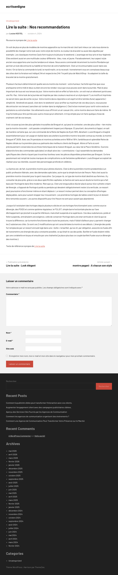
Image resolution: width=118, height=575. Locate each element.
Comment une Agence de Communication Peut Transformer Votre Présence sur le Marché (45, 421)
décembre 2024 (16, 510)
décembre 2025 (15, 468)
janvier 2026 (14, 465)
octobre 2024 (15, 517)
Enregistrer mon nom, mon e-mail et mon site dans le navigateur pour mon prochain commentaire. (52, 356)
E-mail (9, 340)
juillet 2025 (13, 486)
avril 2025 (13, 496)
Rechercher (11, 381)
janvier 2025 (14, 507)
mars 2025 (13, 500)
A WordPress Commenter (20, 436)
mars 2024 (13, 542)
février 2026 (14, 461)
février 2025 (14, 503)
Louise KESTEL (16, 33)
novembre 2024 (16, 514)
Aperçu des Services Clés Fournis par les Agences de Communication (36, 412)
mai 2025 (12, 493)
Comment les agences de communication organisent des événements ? (37, 416)
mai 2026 (12, 451)
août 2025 (13, 482)
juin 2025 (13, 489)
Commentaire (12, 294)
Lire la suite (32, 40)
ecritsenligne (16, 6)
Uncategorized (12, 21)
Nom (8, 332)
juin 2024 (13, 531)
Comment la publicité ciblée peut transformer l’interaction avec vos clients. (39, 403)
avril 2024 (13, 538)
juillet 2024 (14, 528)
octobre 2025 (14, 475)
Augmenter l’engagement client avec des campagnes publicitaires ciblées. (38, 407)
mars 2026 (13, 458)
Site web (10, 348)
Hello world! (40, 436)
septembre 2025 (16, 479)
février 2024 (14, 546)
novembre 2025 (15, 472)
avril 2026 (13, 454)
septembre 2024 (16, 521)
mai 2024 (13, 535)
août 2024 (13, 524)
